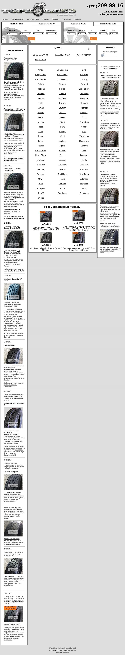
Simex (84, 127)
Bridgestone (40, 75)
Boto (84, 70)
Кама (40, 141)
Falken (41, 84)
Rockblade (62, 174)
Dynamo (40, 160)
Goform (62, 94)
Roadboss (62, 193)
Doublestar (62, 79)
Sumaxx (40, 174)
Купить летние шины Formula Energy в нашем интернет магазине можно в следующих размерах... (14, 541)
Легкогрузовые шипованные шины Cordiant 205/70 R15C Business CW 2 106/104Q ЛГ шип (78, 228)
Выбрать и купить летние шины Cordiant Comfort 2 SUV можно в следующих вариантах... (110, 250)
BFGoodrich (62, 70)
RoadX (41, 193)
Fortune (62, 184)
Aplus (62, 146)
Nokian (41, 122)
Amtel (40, 70)
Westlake (84, 165)
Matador (84, 108)
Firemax (62, 84)
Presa (40, 127)
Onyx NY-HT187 (62, 55)
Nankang (84, 113)
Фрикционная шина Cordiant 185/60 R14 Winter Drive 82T (46, 228)
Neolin (40, 117)
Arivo (84, 150)
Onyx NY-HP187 (84, 55)
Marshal (40, 169)
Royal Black (40, 155)
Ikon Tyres (84, 174)
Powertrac (84, 122)
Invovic (62, 103)
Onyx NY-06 (40, 60)
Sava (62, 127)
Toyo (84, 132)
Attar (84, 188)
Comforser (84, 193)
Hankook (84, 98)
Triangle (62, 132)
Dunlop (84, 79)
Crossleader (40, 79)
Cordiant (84, 75)
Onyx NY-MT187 (40, 55)
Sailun (62, 155)
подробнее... (8, 585)
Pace (62, 188)
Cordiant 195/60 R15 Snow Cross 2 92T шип (46, 249)
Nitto (84, 117)
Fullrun (62, 89)
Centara (84, 146)
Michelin (62, 113)
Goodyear (84, 94)
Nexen (62, 117)
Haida (84, 160)
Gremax (40, 98)
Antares (62, 169)
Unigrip (41, 198)
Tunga (41, 136)
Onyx (40, 179)
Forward (84, 84)
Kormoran (84, 169)
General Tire (84, 89)
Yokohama (84, 136)
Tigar (40, 132)
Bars (41, 184)
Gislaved (40, 94)
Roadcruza (84, 141)
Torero (62, 179)
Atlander (84, 179)
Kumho (41, 108)
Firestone (40, 89)
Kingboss (84, 184)
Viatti (62, 136)
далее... (103, 163)
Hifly (40, 103)
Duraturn (84, 155)
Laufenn (62, 108)
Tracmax (62, 165)
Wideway (41, 165)
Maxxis (41, 113)
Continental (62, 75)
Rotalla (41, 146)
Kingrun (84, 103)
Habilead (62, 98)
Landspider (41, 188)
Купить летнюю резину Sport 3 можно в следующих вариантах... (14, 638)
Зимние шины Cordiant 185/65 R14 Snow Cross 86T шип (79, 249)
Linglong (62, 141)
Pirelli (62, 122)
